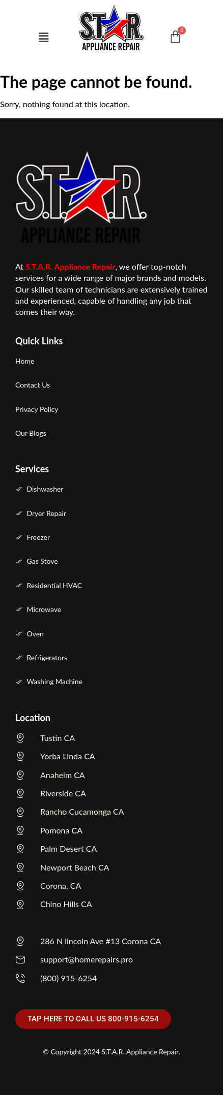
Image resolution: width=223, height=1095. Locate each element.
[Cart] (175, 37)
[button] (43, 37)
